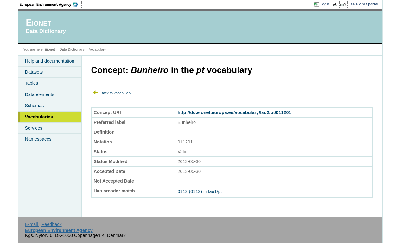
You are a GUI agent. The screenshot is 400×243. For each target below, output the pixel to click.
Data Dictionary (72, 49)
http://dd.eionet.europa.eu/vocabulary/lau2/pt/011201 (234, 112)
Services (33, 128)
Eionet (50, 49)
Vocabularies (39, 116)
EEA (51, 4)
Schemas (34, 105)
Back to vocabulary (116, 93)
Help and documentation (49, 61)
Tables (31, 83)
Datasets (34, 72)
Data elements (39, 94)
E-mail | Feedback (43, 224)
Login (324, 4)
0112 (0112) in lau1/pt (200, 191)
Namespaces (38, 139)
